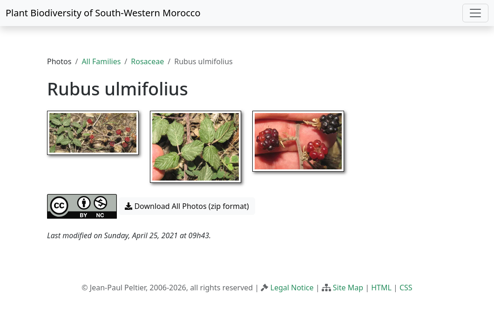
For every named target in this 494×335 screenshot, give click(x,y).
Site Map (348, 287)
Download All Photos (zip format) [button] (187, 206)
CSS (406, 287)
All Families (101, 61)
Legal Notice (292, 287)
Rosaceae (147, 61)
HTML (381, 287)
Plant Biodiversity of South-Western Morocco (103, 13)
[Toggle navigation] (475, 13)
